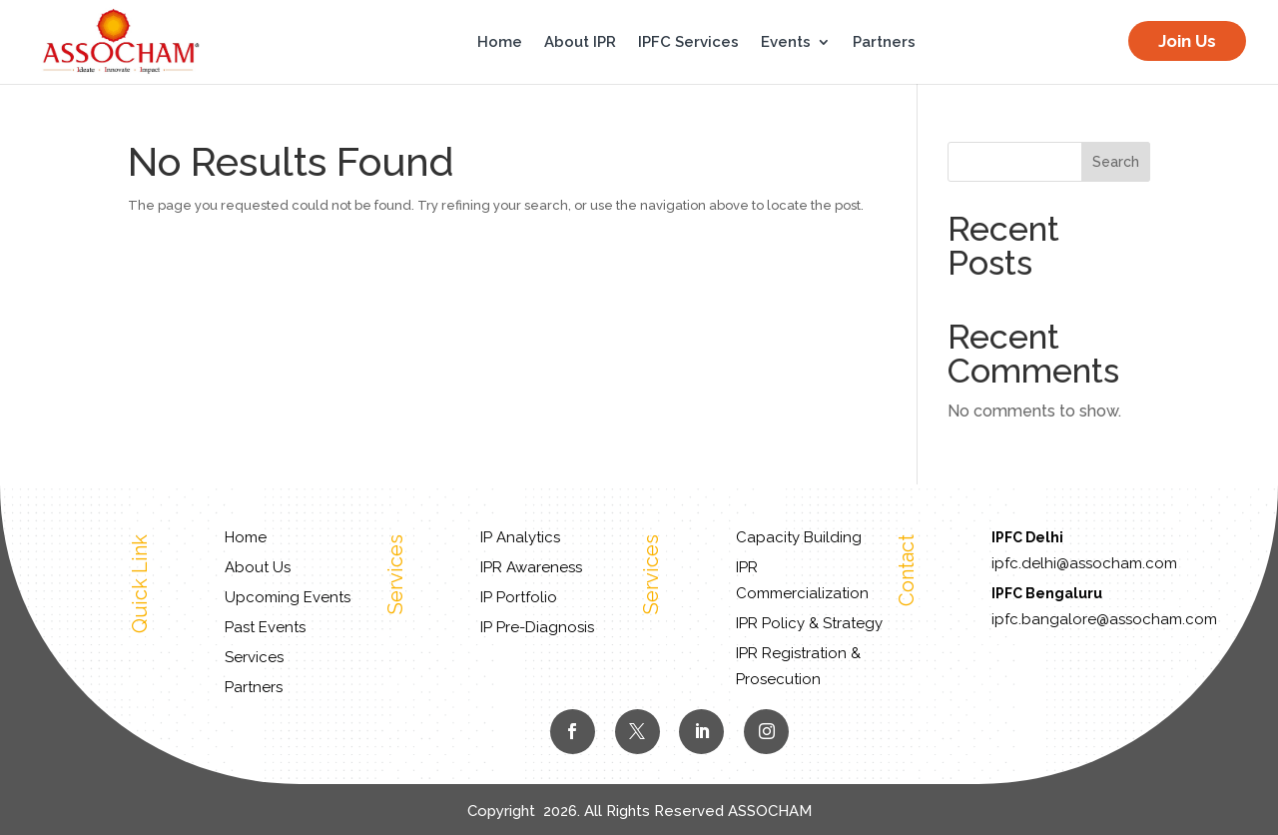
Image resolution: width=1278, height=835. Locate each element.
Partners (884, 43)
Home (499, 43)
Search (1115, 162)
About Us (258, 567)
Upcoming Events (287, 597)
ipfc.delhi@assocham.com (1084, 563)
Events (786, 43)
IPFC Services (688, 43)
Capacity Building (799, 537)
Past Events (265, 627)
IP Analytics (520, 537)
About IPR (580, 43)
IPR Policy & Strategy (809, 623)
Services (254, 657)
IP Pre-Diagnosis (537, 627)
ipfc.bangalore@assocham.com (1104, 619)
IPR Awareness (531, 567)
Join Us (1187, 41)
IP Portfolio (518, 597)
